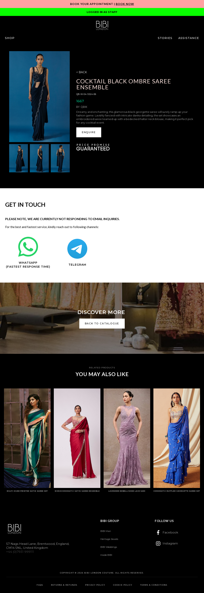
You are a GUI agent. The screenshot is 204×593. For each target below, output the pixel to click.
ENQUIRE (89, 132)
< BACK (81, 72)
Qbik (84, 106)
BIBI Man (105, 531)
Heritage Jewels (109, 538)
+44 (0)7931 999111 (20, 552)
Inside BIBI (106, 554)
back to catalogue (102, 323)
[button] (10, 38)
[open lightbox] (39, 96)
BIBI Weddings (108, 546)
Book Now (125, 4)
